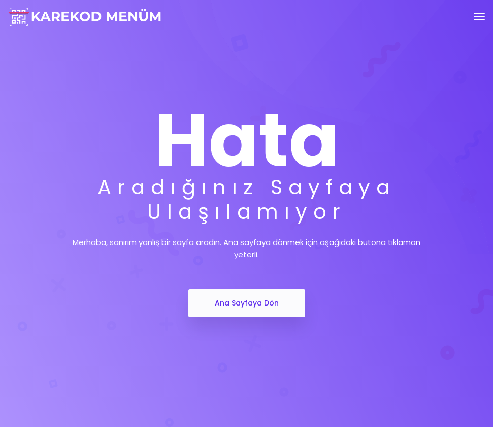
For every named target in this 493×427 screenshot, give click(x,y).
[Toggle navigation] (479, 17)
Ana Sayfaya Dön (247, 303)
